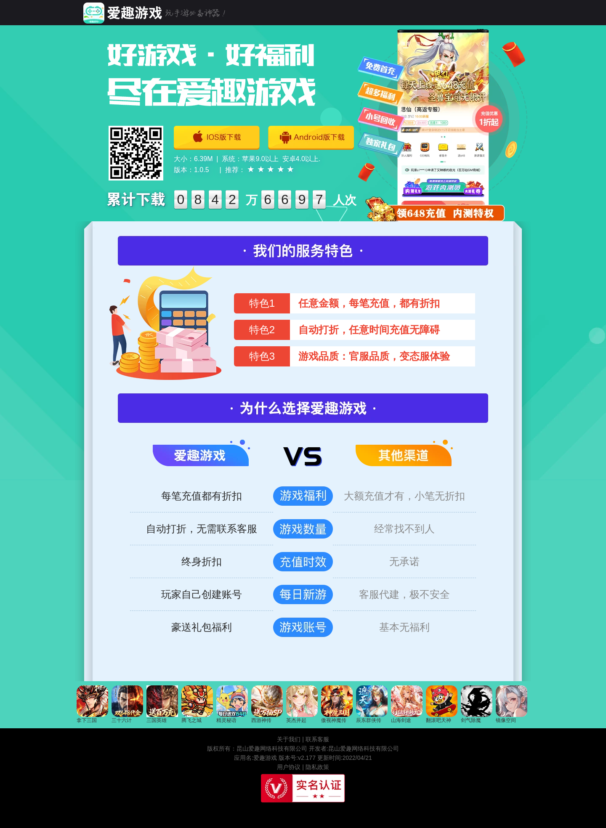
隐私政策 (317, 767)
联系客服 (317, 739)
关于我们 (288, 739)
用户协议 (288, 767)
